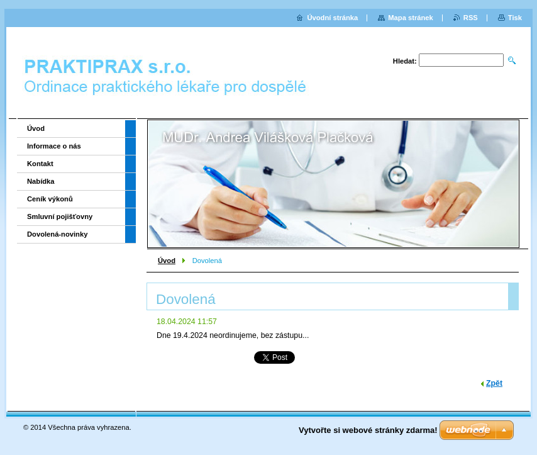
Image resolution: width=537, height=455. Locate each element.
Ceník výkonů (50, 199)
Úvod (166, 260)
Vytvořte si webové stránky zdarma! (368, 430)
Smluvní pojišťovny (59, 216)
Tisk (515, 17)
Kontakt (40, 163)
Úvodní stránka (332, 17)
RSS (470, 17)
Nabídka (41, 181)
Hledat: (405, 61)
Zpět (494, 383)
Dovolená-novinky (57, 234)
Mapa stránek (410, 17)
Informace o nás (54, 146)
